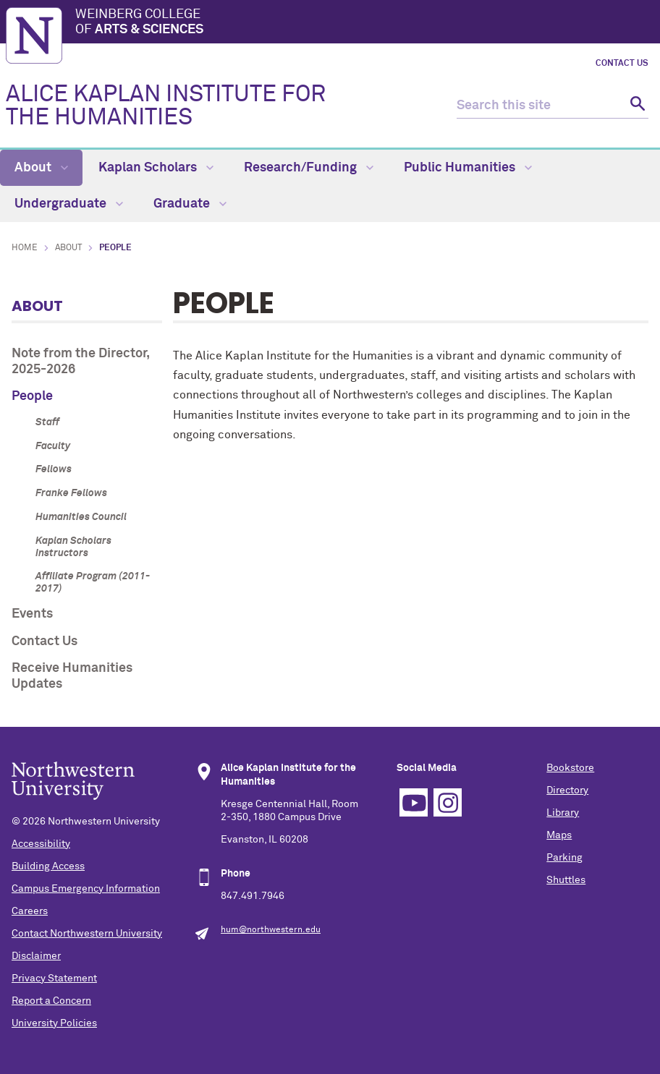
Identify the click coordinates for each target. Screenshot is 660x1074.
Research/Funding (308, 167)
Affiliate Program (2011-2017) (92, 582)
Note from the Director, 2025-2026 (80, 361)
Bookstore (570, 768)
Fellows (53, 469)
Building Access (48, 866)
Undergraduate (68, 203)
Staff (47, 422)
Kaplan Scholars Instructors (73, 547)
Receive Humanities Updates (72, 676)
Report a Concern (51, 1001)
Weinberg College (364, 23)
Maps (559, 835)
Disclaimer (36, 956)
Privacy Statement (54, 978)
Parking (564, 858)
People (32, 396)
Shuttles (565, 880)
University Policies (54, 1023)
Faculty (52, 446)
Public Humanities (468, 167)
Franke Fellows (71, 493)
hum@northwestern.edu (271, 930)
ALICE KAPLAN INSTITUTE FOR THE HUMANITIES (166, 106)
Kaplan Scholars (155, 167)
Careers (30, 911)
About (41, 167)
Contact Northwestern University (87, 934)
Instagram (447, 802)
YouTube (413, 802)
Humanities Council (81, 517)
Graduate (190, 203)
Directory (567, 790)
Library (562, 813)
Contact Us (622, 63)
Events (32, 614)
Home (25, 248)
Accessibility (41, 844)
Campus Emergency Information (86, 889)
